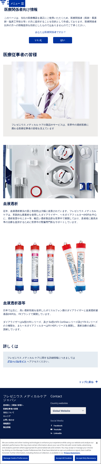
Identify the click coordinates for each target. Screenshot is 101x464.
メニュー (15, 3)
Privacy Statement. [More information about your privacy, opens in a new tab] (72, 453)
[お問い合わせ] (8, 419)
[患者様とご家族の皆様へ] (13, 405)
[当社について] (8, 412)
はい (62, 40)
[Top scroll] (88, 382)
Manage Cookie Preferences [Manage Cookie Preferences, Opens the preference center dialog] (16, 458)
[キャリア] (7, 416)
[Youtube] (57, 429)
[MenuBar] (17, 3)
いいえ (38, 40)
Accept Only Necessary (86, 458)
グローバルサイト (16, 361)
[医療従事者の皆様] (10, 408)
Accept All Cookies (64, 458)
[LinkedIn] (58, 433)
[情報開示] (7, 423)
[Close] (97, 443)
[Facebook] (58, 425)
